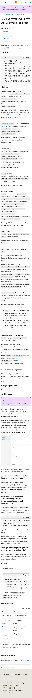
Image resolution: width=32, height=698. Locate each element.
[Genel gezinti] (1, 2)
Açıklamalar (6, 38)
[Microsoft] (16, 2)
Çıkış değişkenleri (7, 36)
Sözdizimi (5, 31)
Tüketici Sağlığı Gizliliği (9, 688)
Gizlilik (15, 685)
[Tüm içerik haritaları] (2, 14)
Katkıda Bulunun (7, 685)
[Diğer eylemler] (29, 14)
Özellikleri (4, 627)
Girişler (4, 34)
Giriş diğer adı (5, 94)
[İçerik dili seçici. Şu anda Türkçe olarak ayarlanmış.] (6, 674)
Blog (23, 683)
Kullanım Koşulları (8, 690)
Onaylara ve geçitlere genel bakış (14, 471)
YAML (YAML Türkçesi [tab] (7, 568)
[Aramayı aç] (21, 2)
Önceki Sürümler (15, 683)
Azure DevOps (9, 14)
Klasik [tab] (16, 568)
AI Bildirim (6, 683)
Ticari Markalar (18, 690)
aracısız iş (16, 404)
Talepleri (4, 623)
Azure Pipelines (19, 14)
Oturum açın (27, 2)
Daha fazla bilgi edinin (13, 543)
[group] (16, 71)
